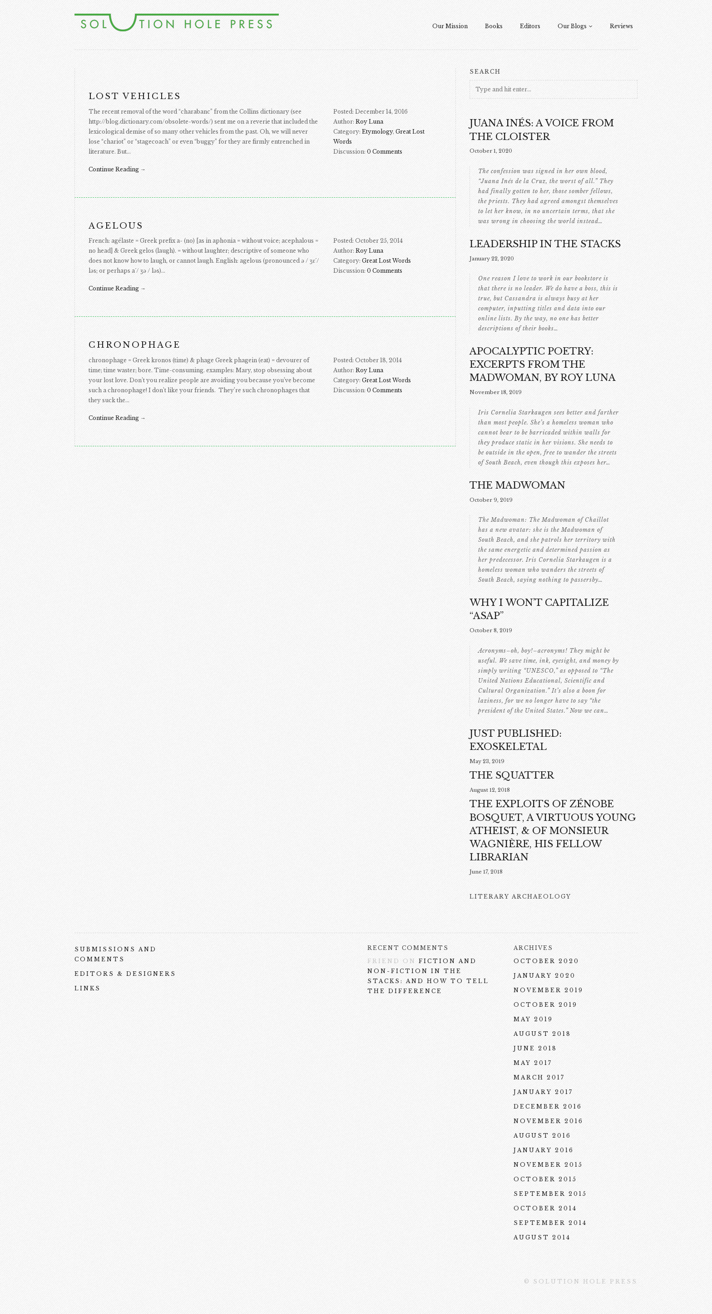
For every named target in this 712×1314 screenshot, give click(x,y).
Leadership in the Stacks (545, 244)
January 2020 (545, 975)
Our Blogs (575, 26)
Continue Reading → (117, 169)
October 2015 (545, 1179)
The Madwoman (517, 485)
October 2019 (546, 1004)
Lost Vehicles (135, 96)
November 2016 (548, 1121)
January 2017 (543, 1092)
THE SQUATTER (512, 775)
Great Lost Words (386, 260)
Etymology (377, 131)
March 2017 (539, 1077)
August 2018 (542, 1033)
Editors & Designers (125, 973)
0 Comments (384, 151)
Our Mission (450, 26)
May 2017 (533, 1062)
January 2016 (544, 1150)
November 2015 (548, 1164)
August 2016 (542, 1135)
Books (494, 26)
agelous (116, 226)
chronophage (135, 345)
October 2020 (546, 961)
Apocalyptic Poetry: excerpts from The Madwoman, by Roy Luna (543, 364)
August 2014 (542, 1237)
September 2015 (550, 1193)
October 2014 (545, 1208)
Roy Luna (369, 121)
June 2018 (535, 1048)
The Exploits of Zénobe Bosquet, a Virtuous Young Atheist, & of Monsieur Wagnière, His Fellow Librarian (553, 830)
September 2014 (550, 1222)
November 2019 (548, 990)
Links (87, 988)
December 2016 (548, 1106)
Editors (530, 26)
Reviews (621, 26)
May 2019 (533, 1019)
